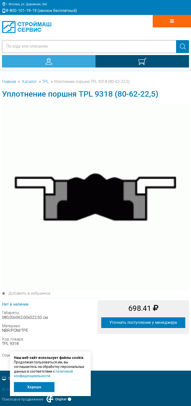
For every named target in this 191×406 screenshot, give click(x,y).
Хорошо (34, 387)
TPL (45, 81)
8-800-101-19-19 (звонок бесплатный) (41, 10)
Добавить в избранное (28, 293)
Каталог (29, 81)
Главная (9, 81)
